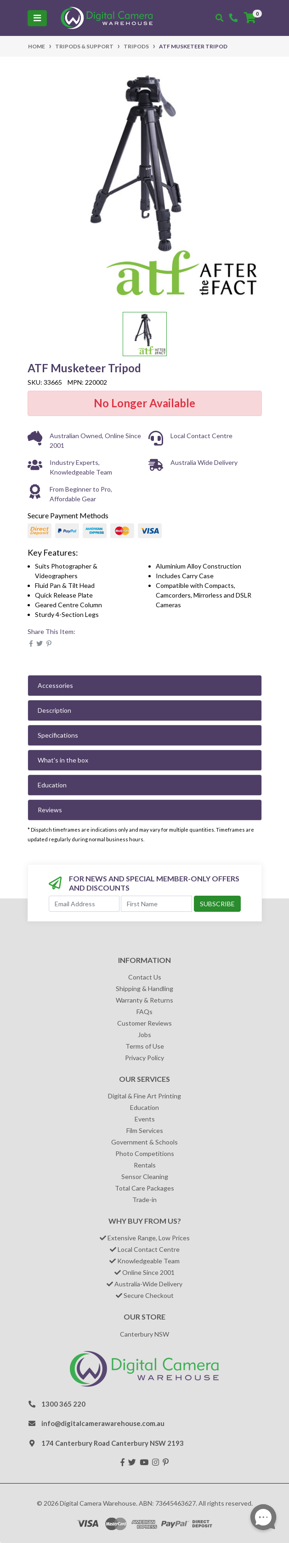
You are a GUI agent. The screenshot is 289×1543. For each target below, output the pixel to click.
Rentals (145, 1165)
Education (52, 785)
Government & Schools (144, 1142)
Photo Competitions (144, 1153)
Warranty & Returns (144, 1000)
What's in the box (63, 760)
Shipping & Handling (144, 988)
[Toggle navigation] (37, 18)
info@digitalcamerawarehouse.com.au (102, 1423)
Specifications (58, 735)
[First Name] (156, 904)
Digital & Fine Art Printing (144, 1096)
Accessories (55, 685)
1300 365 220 (63, 1404)
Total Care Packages (144, 1188)
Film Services (144, 1130)
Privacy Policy (144, 1058)
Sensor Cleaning (144, 1176)
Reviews (50, 810)
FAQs (144, 1011)
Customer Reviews (144, 1023)
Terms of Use (144, 1046)
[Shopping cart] (250, 18)
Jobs (144, 1034)
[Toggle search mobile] (219, 18)
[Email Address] (84, 904)
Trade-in (144, 1199)
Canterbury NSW (144, 1334)
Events (145, 1119)
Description (54, 710)
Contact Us (144, 977)
